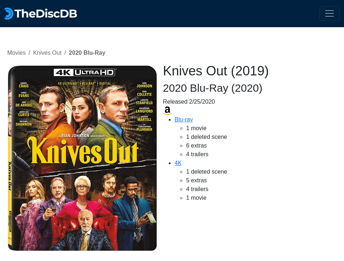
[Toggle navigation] (329, 13)
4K (178, 163)
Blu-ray (184, 119)
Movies (16, 53)
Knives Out (47, 53)
